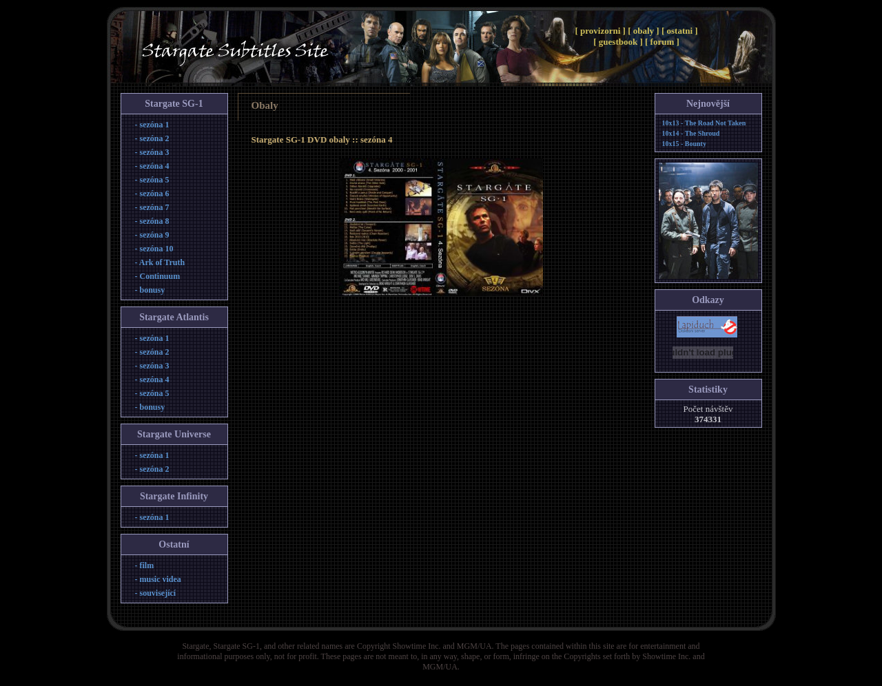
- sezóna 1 (152, 124)
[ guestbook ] (619, 42)
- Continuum (158, 276)
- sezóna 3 (152, 152)
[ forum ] (662, 42)
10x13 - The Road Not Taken (704, 123)
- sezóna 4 (152, 166)
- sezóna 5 (152, 180)
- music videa (158, 579)
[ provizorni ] (601, 30)
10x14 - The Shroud (691, 133)
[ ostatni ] (680, 30)
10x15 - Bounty (684, 143)
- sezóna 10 (154, 248)
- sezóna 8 (152, 221)
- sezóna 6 (152, 193)
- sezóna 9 (152, 235)
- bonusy (150, 290)
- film (144, 565)
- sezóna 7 (152, 207)
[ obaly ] (645, 30)
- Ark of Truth (160, 262)
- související (155, 593)
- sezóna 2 (152, 138)
